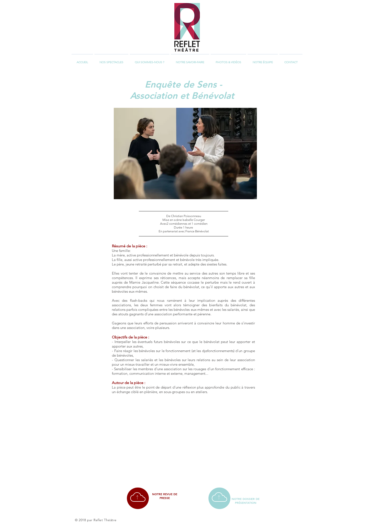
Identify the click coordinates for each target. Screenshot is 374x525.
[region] (138, 498)
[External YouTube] (182, 438)
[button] (111, 60)
